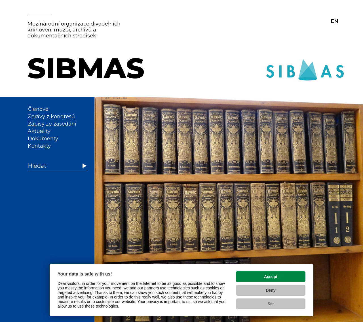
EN (334, 21)
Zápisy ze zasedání (52, 124)
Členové (38, 109)
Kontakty (39, 146)
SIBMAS (86, 68)
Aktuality (39, 131)
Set (271, 304)
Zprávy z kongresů (51, 116)
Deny (270, 290)
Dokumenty (43, 138)
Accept (270, 276)
